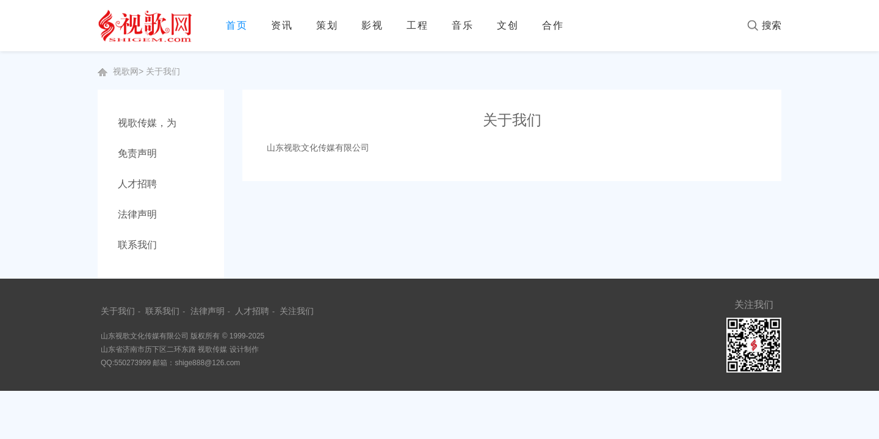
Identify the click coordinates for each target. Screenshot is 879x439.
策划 (327, 25)
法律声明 (137, 214)
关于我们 (163, 71)
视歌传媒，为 (147, 123)
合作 (553, 25)
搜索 (771, 25)
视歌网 (126, 71)
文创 (508, 25)
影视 (372, 25)
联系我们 (137, 245)
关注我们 (297, 311)
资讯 (282, 25)
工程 (418, 25)
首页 (237, 25)
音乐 (463, 25)
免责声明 (137, 153)
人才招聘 (137, 184)
